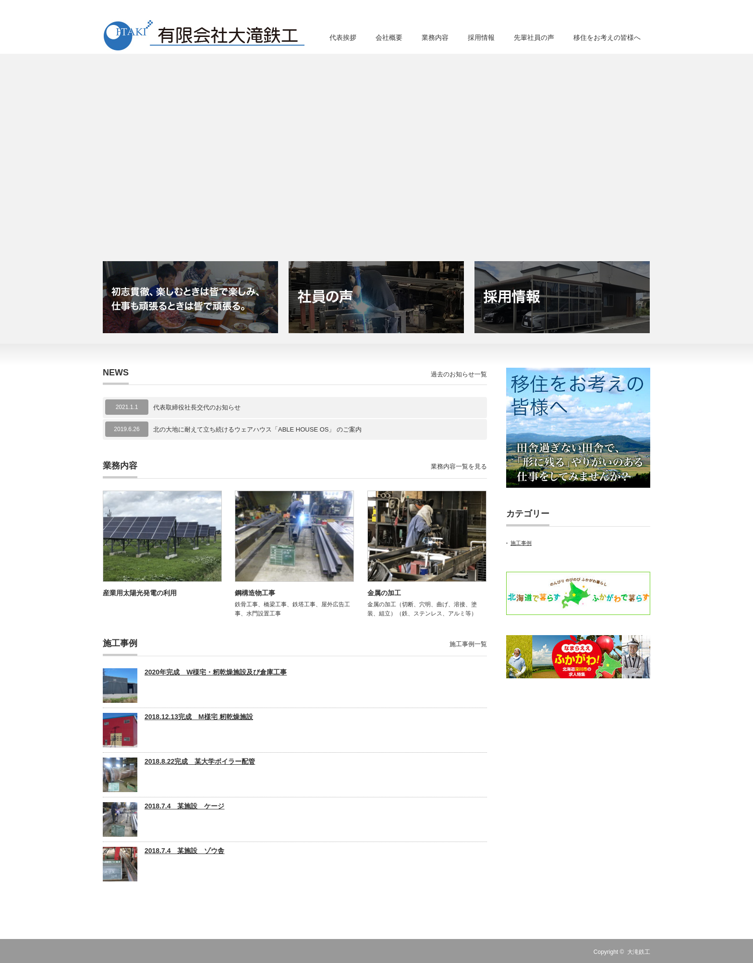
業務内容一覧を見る (459, 466)
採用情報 (481, 37)
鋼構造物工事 (255, 593)
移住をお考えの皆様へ (607, 37)
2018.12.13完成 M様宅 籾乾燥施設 (199, 717)
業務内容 (435, 37)
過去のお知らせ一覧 (459, 374)
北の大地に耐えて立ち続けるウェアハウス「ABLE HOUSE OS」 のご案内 (257, 429)
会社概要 (389, 37)
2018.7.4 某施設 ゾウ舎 (185, 851)
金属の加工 (384, 593)
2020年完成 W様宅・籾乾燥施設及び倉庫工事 (216, 672)
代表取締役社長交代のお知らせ (197, 407)
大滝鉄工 (638, 952)
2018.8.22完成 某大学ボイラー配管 (200, 761)
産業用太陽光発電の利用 (140, 593)
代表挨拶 (342, 37)
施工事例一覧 (468, 644)
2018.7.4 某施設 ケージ (185, 806)
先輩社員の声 (534, 37)
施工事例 (521, 543)
